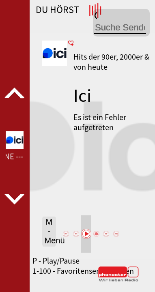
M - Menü (50, 231)
